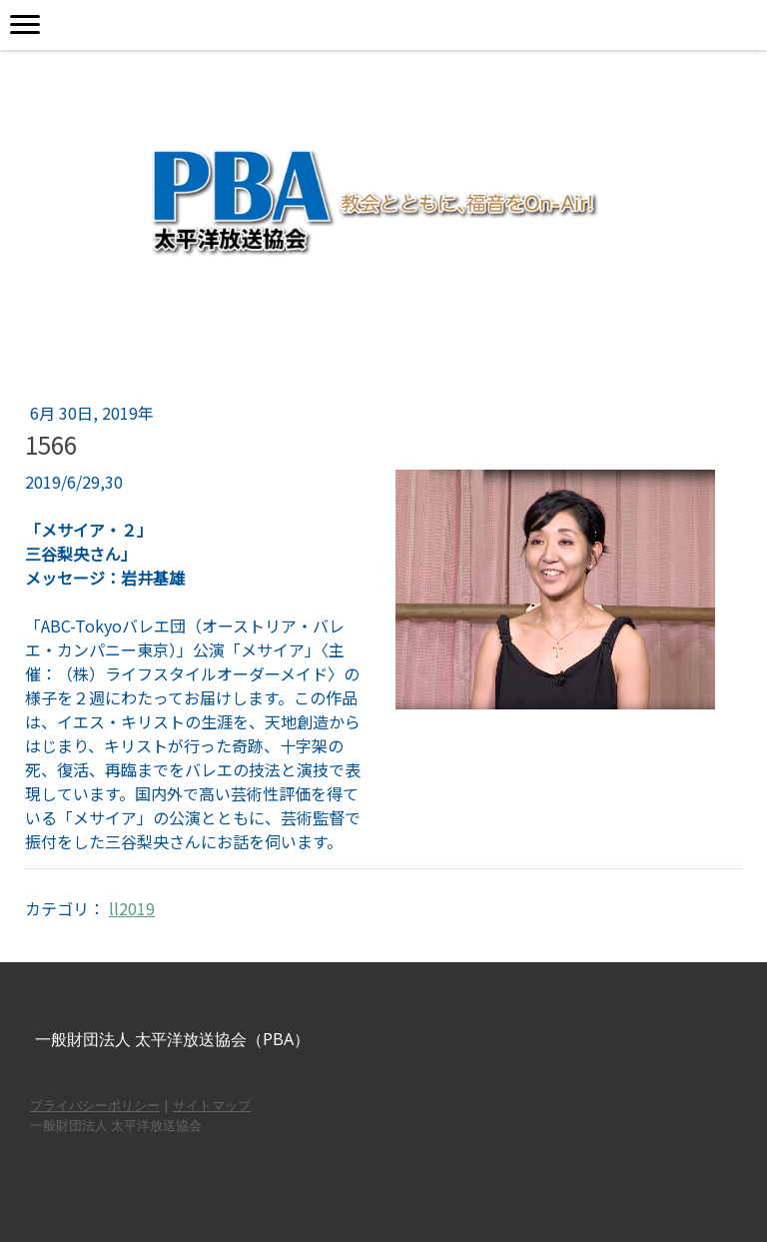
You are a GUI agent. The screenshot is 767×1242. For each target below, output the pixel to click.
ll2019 (132, 908)
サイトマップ (212, 1105)
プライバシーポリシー (95, 1105)
